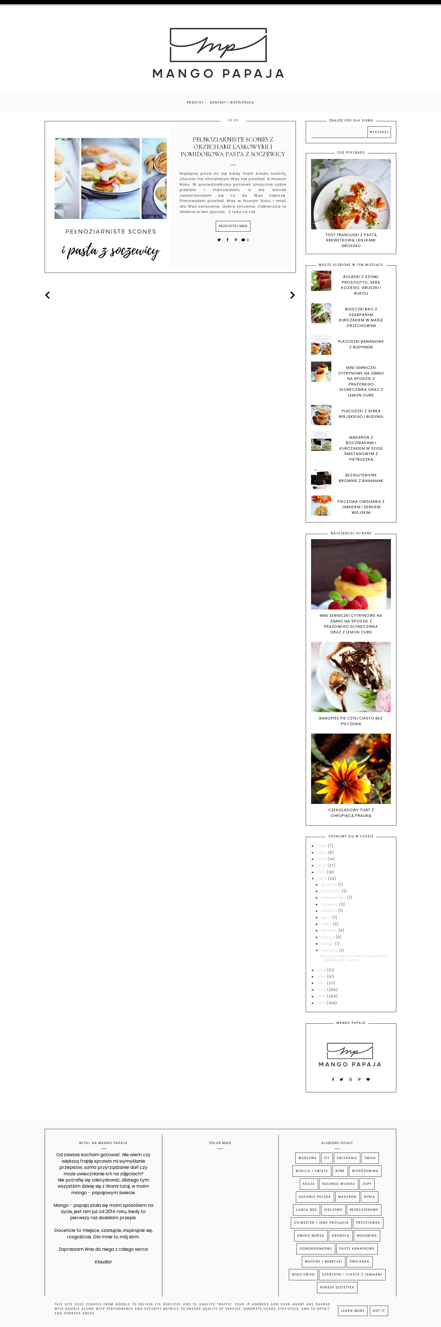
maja (327, 924)
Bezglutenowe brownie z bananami (361, 478)
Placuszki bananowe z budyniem (361, 345)
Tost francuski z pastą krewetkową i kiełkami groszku (351, 241)
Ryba (340, 1172)
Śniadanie (347, 1159)
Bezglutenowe (364, 1211)
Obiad (370, 1159)
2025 (322, 846)
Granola (341, 1236)
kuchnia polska (315, 1198)
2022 (322, 866)
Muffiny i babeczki (323, 1262)
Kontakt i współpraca (232, 103)
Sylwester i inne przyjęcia (321, 1223)
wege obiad (303, 1275)
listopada (331, 891)
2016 (322, 990)
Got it (379, 1311)
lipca (326, 918)
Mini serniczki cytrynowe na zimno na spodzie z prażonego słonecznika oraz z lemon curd (361, 382)
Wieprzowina (365, 1172)
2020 (322, 879)
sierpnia (329, 911)
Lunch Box (306, 1211)
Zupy (367, 1185)
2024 (322, 853)
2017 (322, 983)
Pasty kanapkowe (357, 1249)
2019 (322, 970)
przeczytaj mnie (233, 227)
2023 (322, 859)
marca (328, 937)
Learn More (352, 1311)
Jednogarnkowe (316, 1249)
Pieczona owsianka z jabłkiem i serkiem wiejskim (361, 507)
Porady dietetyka (337, 1288)
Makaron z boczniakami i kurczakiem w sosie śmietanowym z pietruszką (361, 449)
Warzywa (307, 1159)
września (330, 904)
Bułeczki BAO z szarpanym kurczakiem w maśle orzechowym (361, 318)
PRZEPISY (194, 103)
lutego (328, 944)
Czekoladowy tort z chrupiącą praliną (351, 813)
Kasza (309, 1185)
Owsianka (360, 1262)
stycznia (330, 951)
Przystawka (368, 1223)
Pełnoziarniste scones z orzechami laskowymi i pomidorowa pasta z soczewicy (233, 147)
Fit (327, 1159)
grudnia (329, 885)
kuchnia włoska (338, 1185)
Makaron (347, 1198)
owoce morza (311, 1236)
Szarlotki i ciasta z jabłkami (352, 1275)
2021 (322, 872)
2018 (322, 977)
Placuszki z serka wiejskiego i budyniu (361, 414)
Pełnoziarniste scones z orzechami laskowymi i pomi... (354, 958)
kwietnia (330, 931)
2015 (322, 997)
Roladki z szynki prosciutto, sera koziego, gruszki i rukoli (361, 286)
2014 (322, 1003)
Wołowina (367, 1236)
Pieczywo (333, 1211)
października (334, 898)
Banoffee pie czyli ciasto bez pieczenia (351, 721)
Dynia (369, 1198)
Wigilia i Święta (312, 1172)
